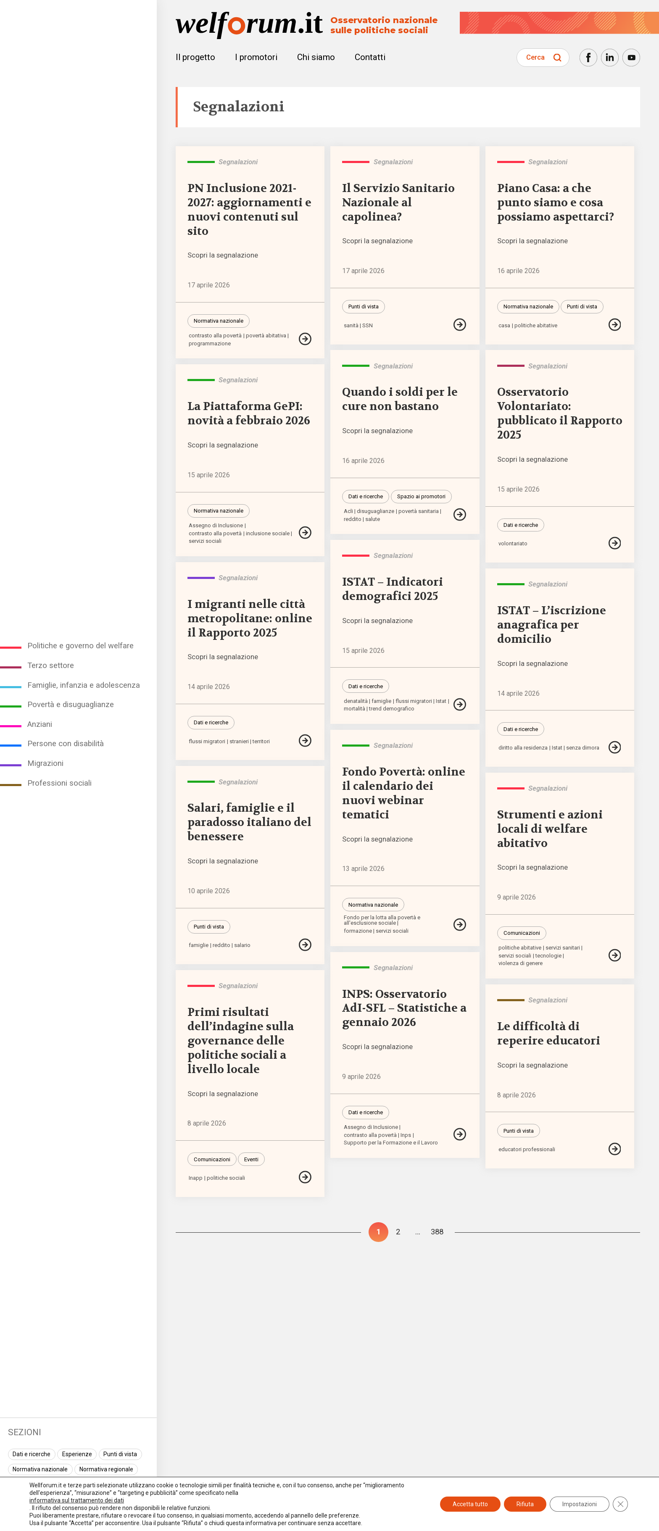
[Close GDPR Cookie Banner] (620, 1504)
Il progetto (195, 57)
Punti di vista (120, 1454)
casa (504, 325)
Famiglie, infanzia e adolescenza (83, 685)
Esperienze (77, 1454)
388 (437, 1232)
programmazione (210, 343)
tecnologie (548, 955)
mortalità (354, 708)
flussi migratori (413, 701)
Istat (441, 701)
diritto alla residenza (523, 747)
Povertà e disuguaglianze (70, 704)
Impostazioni (579, 1504)
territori (261, 741)
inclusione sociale (268, 533)
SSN (367, 325)
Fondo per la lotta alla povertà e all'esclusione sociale (382, 920)
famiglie (381, 701)
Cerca (535, 57)
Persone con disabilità (65, 743)
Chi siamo (316, 57)
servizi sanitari (563, 947)
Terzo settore (50, 665)
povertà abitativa (266, 335)
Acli (348, 511)
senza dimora (582, 747)
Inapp (196, 1178)
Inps (406, 1135)
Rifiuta (525, 1504)
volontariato (512, 543)
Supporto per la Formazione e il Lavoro (391, 1142)
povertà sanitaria (418, 511)
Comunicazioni (521, 933)
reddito (352, 519)
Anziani (39, 724)
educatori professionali (526, 1149)
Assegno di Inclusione (216, 525)
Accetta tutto (470, 1504)
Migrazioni (45, 763)
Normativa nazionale (40, 1469)
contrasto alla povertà (215, 335)
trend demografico (391, 708)
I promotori (256, 57)
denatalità (356, 701)
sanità (351, 325)
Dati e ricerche (31, 1454)
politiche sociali (226, 1178)
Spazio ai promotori (421, 496)
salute (372, 519)
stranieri (239, 741)
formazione (358, 931)
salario (242, 945)
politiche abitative (535, 325)
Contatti (370, 57)
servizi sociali (205, 541)
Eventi (251, 1159)
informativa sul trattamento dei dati (76, 1500)
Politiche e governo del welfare (80, 645)
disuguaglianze (375, 511)
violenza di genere (520, 963)
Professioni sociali (59, 783)
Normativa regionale (106, 1469)
